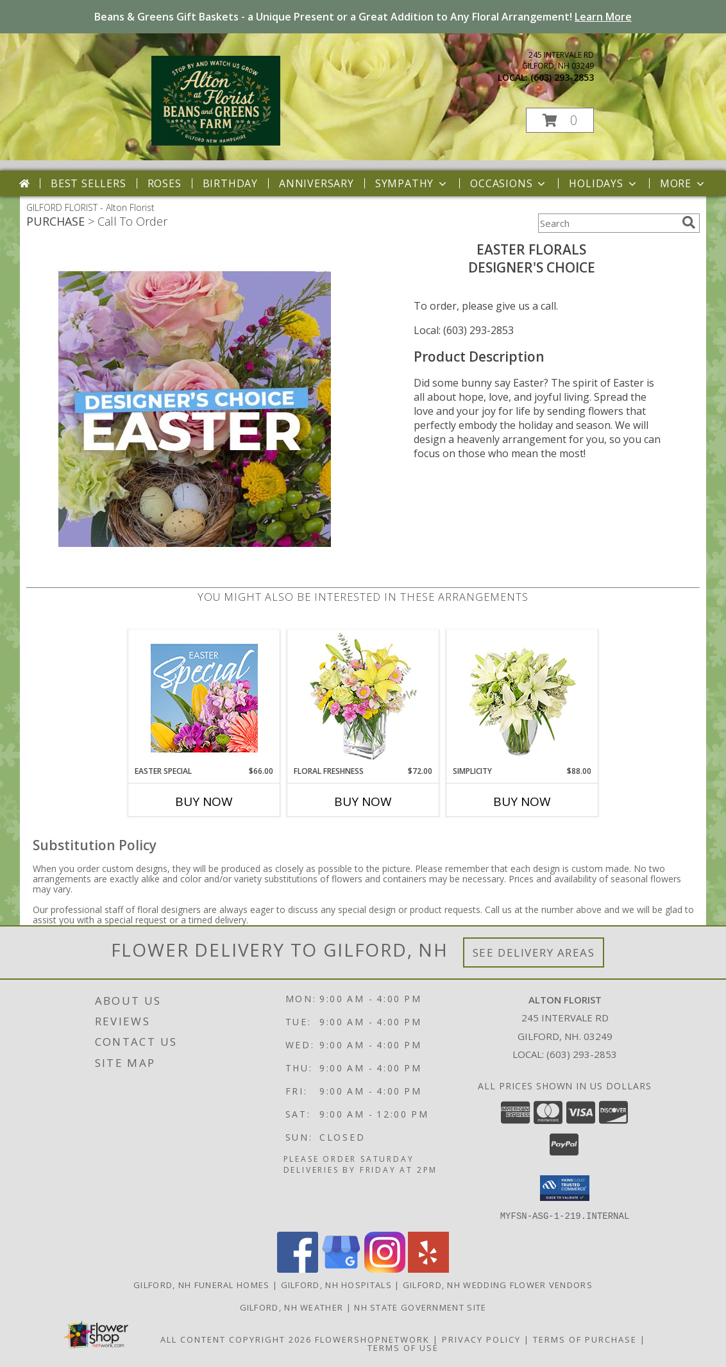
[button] (560, 120)
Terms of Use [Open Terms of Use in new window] (403, 1347)
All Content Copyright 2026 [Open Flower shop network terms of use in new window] (236, 1339)
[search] (689, 222)
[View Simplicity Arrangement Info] (522, 698)
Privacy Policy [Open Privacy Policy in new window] (481, 1339)
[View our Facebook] (297, 1268)
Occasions (509, 183)
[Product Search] (607, 223)
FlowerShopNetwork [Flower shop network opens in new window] (372, 1339)
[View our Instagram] (384, 1268)
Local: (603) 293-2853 (464, 330)
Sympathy (412, 183)
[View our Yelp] (428, 1268)
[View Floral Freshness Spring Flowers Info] (363, 698)
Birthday (230, 183)
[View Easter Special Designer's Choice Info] (204, 698)
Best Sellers (88, 183)
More (683, 183)
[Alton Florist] (215, 142)
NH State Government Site (420, 1306)
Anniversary (316, 183)
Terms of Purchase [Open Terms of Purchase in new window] (585, 1339)
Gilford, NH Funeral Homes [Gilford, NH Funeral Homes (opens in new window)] (201, 1284)
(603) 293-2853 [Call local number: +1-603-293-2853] (562, 77)
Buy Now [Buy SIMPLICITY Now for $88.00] (522, 801)
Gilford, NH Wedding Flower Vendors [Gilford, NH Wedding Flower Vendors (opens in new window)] (498, 1284)
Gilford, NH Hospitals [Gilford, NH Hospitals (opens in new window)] (336, 1284)
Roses (165, 183)
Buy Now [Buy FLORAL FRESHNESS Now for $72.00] (363, 801)
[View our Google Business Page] (341, 1268)
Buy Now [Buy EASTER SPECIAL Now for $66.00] (204, 801)
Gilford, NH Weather (292, 1306)
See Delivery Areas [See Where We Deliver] (534, 952)
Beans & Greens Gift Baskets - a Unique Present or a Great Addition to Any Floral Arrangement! (363, 17)
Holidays (603, 183)
